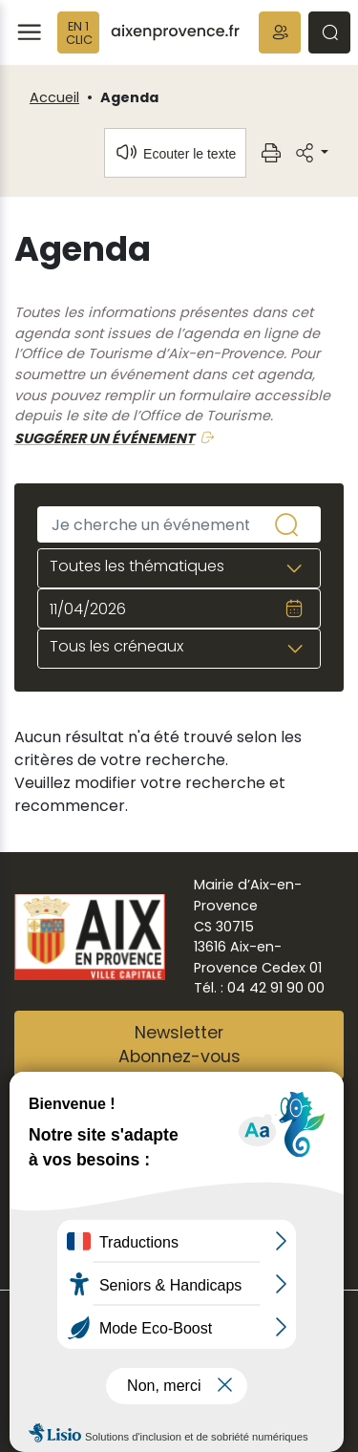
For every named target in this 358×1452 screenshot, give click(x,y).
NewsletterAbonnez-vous (179, 1045)
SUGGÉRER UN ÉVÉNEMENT (104, 438)
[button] (280, 32)
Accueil (54, 97)
